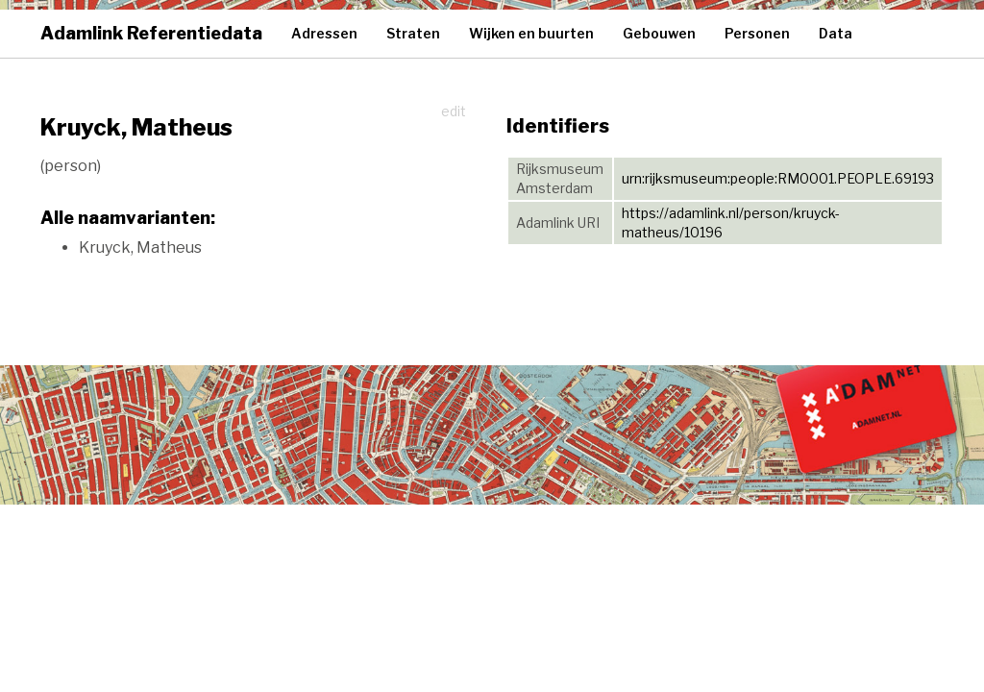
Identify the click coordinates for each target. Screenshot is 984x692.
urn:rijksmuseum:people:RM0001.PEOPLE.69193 (778, 178)
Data (835, 33)
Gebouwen (659, 33)
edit (453, 111)
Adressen (324, 33)
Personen (757, 33)
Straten (413, 33)
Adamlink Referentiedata (151, 33)
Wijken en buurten (531, 33)
